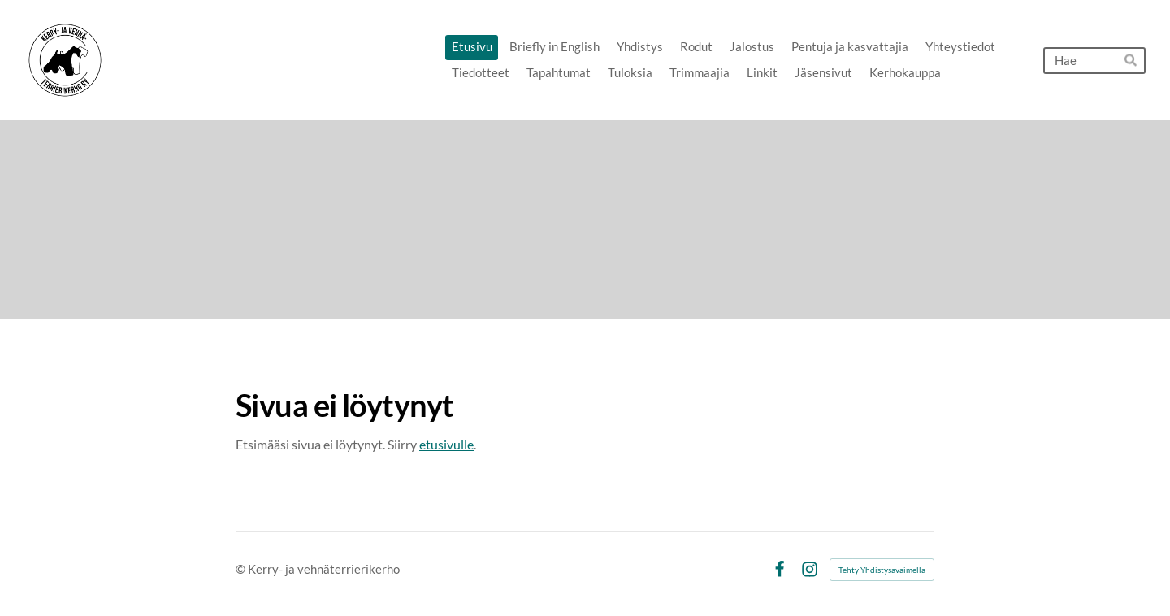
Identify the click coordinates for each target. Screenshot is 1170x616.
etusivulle (446, 444)
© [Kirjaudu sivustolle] (242, 569)
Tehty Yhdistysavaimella (881, 570)
